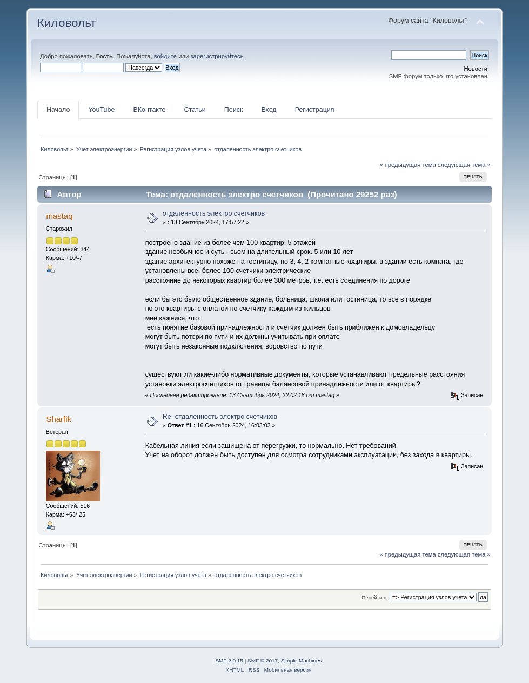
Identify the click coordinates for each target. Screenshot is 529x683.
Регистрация (314, 109)
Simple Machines (301, 661)
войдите (165, 56)
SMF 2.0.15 (229, 661)
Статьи (194, 109)
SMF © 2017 (262, 661)
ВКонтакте (149, 109)
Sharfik (58, 419)
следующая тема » (464, 165)
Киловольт (66, 23)
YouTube (101, 109)
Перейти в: (375, 597)
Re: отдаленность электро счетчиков (220, 416)
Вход (268, 109)
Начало (58, 109)
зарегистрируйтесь (216, 56)
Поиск (233, 109)
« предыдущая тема (407, 165)
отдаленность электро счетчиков (214, 213)
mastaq (59, 215)
